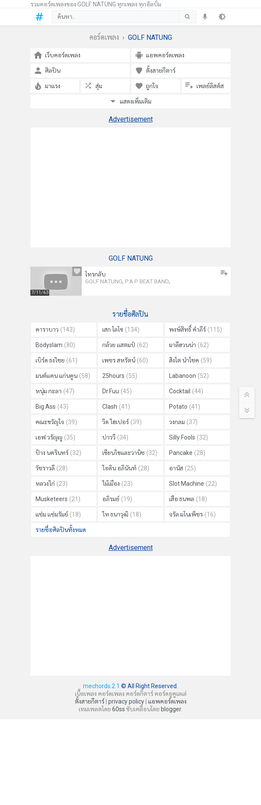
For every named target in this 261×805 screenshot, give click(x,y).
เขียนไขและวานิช (129, 453)
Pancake (187, 453)
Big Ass (52, 406)
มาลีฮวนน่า (189, 345)
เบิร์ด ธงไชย (56, 360)
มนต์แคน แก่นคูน (63, 376)
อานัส (182, 468)
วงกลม (183, 422)
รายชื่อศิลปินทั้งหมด (61, 529)
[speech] (205, 17)
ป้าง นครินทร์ (58, 453)
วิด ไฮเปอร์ (122, 422)
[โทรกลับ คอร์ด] (56, 281)
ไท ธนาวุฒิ (121, 514)
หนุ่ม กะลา (55, 391)
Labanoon (189, 376)
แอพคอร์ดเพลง (167, 701)
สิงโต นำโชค (190, 360)
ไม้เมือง (117, 483)
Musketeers (58, 499)
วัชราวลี (52, 468)
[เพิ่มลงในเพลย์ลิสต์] (224, 273)
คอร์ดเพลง (104, 37)
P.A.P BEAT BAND (147, 281)
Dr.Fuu (117, 391)
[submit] (187, 17)
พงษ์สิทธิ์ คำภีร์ (195, 329)
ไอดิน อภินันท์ (125, 468)
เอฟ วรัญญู (55, 437)
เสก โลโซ (120, 329)
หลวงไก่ (52, 483)
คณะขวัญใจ (56, 422)
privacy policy (126, 701)
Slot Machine (193, 483)
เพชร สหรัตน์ (125, 360)
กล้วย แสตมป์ (125, 345)
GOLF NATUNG (103, 281)
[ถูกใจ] (77, 271)
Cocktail (186, 391)
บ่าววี (115, 437)
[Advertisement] (130, 187)
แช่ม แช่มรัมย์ (58, 514)
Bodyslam (55, 345)
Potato (184, 406)
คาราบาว (55, 329)
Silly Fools (188, 437)
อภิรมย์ (117, 499)
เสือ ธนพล (188, 499)
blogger (171, 709)
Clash (116, 406)
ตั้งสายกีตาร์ (89, 701)
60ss (118, 709)
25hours (119, 376)
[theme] (222, 16)
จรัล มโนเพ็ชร (192, 514)
